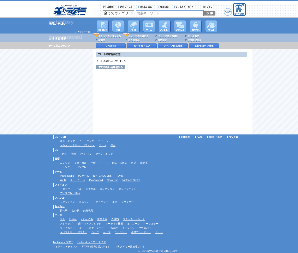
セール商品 (193, 36)
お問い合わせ (214, 137)
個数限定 (162, 40)
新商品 (101, 40)
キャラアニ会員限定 (168, 36)
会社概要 (184, 137)
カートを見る (239, 9)
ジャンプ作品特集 (173, 45)
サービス (146, 7)
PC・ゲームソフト (149, 26)
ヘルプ (228, 12)
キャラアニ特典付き (138, 36)
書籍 (134, 26)
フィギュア (165, 26)
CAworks (111, 45)
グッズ (211, 26)
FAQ (198, 137)
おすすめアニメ (142, 45)
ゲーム (58, 171)
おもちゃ (196, 26)
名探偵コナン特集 (204, 45)
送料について (126, 7)
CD (118, 26)
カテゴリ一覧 (84, 32)
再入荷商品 (133, 40)
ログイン (208, 7)
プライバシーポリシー (186, 7)
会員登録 (108, 7)
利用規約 (164, 7)
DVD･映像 (103, 26)
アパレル (180, 26)
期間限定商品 (194, 40)
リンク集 (232, 137)
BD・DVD (60, 136)
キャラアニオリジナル (109, 36)
